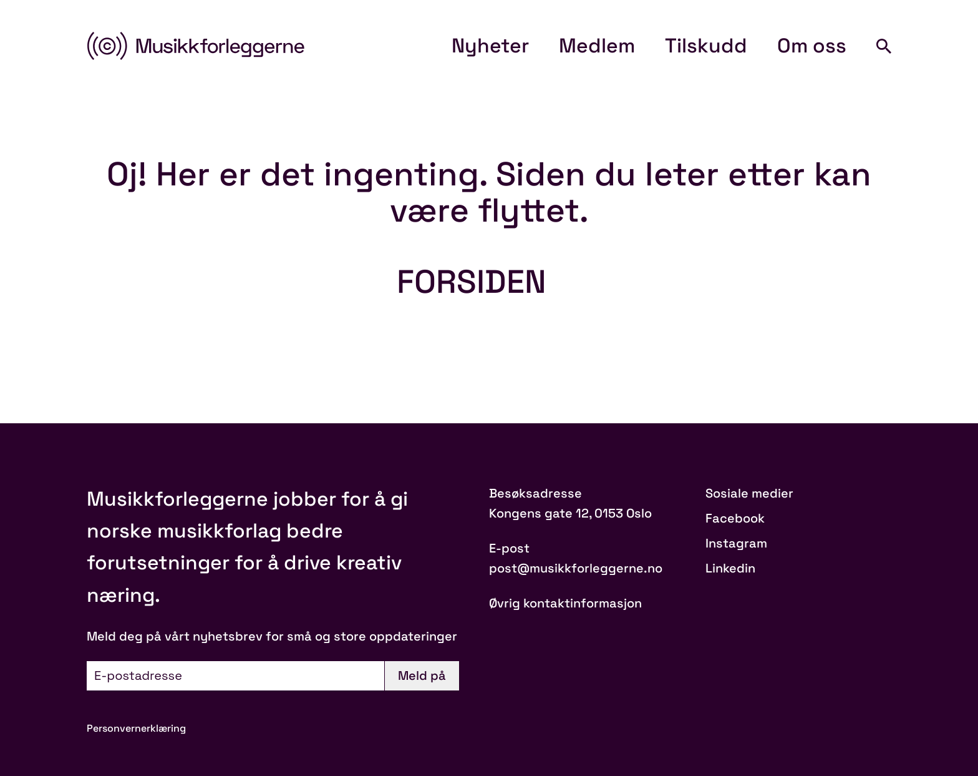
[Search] (883, 46)
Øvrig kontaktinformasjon (565, 603)
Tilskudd (706, 45)
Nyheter (490, 45)
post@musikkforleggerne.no (575, 568)
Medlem (597, 45)
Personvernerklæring (136, 728)
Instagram (736, 543)
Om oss (811, 45)
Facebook (735, 518)
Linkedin (730, 568)
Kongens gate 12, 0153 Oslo (570, 513)
